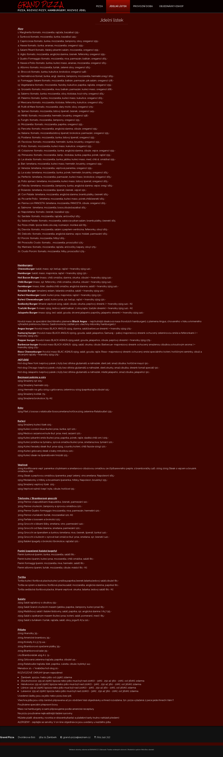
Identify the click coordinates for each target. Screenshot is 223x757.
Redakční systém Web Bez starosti (141, 749)
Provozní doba (143, 6)
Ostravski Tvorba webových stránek (113, 749)
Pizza (99, 6)
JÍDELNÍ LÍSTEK (118, 6)
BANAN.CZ (94, 749)
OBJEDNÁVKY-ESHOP (171, 6)
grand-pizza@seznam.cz (76, 737)
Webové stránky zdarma (78, 749)
